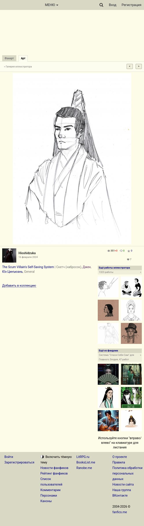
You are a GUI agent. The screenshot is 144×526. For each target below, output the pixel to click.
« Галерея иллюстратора (18, 66)
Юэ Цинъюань (12, 271)
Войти (8, 457)
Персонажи (49, 495)
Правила (119, 462)
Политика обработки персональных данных (128, 473)
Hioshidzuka (27, 253)
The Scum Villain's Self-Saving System (28, 267)
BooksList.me (85, 462)
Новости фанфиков (54, 468)
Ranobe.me (84, 468)
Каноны (46, 501)
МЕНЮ (51, 5)
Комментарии (51, 490)
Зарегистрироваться (19, 462)
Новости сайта (123, 484)
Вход (112, 5)
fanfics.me (120, 512)
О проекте (120, 457)
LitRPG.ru (82, 457)
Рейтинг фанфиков (54, 473)
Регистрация (131, 5)
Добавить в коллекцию (19, 285)
